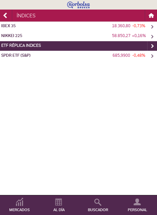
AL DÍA (59, 210)
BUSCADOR (98, 210)
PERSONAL (137, 210)
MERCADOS (19, 210)
